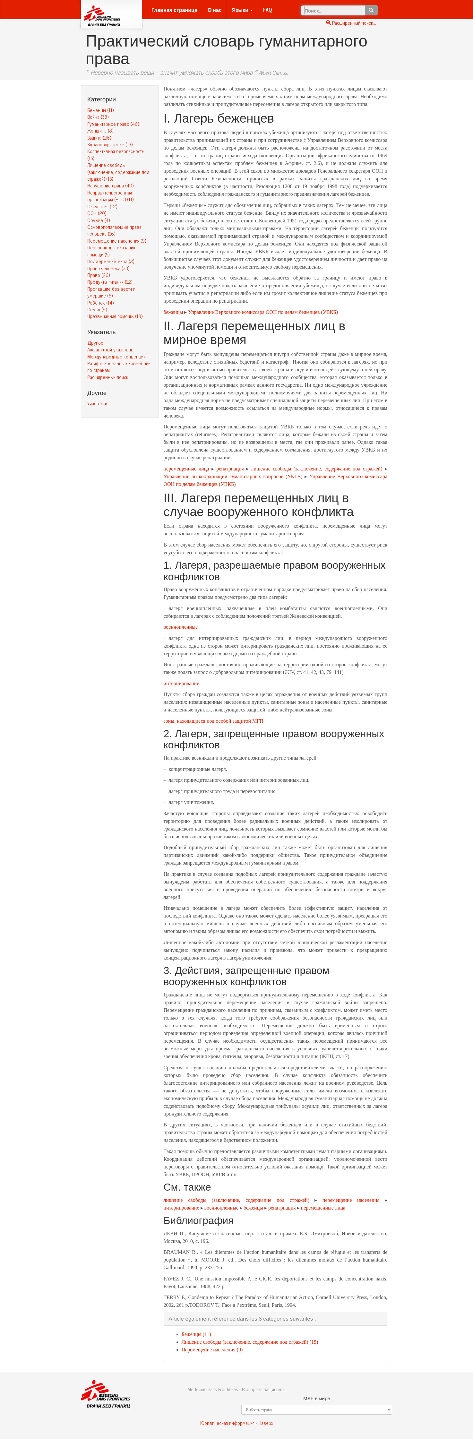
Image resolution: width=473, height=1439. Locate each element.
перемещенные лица (186, 468)
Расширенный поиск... (351, 23)
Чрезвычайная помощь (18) (114, 316)
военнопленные (181, 627)
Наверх (265, 1423)
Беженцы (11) (100, 110)
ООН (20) (96, 213)
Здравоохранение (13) (110, 144)
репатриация (230, 468)
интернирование (181, 683)
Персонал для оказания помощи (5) (111, 250)
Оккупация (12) (102, 206)
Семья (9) (97, 309)
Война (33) (97, 117)
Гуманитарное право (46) (113, 124)
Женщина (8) (100, 130)
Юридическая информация (227, 1423)
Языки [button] (242, 9)
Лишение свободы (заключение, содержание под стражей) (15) (118, 172)
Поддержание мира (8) (110, 261)
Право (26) (98, 275)
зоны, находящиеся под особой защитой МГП (214, 721)
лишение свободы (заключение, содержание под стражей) (317, 468)
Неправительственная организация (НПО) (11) (110, 195)
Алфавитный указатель (110, 349)
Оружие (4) (98, 220)
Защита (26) (99, 138)
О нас (215, 9)
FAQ (267, 9)
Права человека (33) (108, 268)
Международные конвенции (116, 356)
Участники (97, 403)
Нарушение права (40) (110, 185)
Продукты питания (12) (109, 282)
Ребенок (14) (100, 302)
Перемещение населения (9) (116, 241)
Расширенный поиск (107, 377)
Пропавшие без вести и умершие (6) (111, 292)
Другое (95, 343)
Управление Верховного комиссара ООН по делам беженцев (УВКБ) (263, 312)
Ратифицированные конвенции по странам (118, 366)
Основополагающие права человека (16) (114, 230)
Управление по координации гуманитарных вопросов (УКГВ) (233, 476)
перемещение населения (351, 1200)
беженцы (173, 312)
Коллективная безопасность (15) (115, 154)
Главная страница (174, 9)
